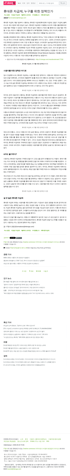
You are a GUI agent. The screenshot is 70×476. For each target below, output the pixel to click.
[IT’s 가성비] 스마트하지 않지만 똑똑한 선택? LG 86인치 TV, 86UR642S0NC (28, 328)
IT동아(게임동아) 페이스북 (18, 248)
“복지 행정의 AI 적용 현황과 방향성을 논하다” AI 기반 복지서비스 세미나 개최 (29, 293)
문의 (26, 439)
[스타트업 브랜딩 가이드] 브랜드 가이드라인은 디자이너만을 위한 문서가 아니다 (29, 359)
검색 (63, 3)
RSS (47, 441)
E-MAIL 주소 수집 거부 (37, 441)
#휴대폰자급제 (45, 15)
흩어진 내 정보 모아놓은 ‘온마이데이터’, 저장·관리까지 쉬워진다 (24, 287)
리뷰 (23, 3)
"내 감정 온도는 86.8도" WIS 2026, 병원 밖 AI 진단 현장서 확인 (24, 337)
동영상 (33, 3)
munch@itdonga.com (14, 469)
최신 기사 (7, 322)
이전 (24, 271)
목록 (38, 271)
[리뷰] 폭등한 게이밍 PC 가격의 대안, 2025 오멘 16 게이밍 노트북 (25, 345)
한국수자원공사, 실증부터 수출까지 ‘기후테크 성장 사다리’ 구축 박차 (26, 334)
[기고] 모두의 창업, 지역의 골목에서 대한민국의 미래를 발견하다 (24, 365)
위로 (31, 271)
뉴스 (19, 3)
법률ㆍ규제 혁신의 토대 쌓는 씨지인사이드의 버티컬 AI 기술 (23, 290)
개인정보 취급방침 (10, 441)
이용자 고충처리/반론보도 (38, 439)
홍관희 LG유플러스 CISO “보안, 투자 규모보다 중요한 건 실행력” (24, 260)
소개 (21, 439)
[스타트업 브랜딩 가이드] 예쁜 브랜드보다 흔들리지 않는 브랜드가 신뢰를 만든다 (30, 362)
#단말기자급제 (15, 15)
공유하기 (6, 238)
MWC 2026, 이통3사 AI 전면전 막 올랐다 (17, 258)
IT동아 (6, 242)
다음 (46, 271)
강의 (28, 3)
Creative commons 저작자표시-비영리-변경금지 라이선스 (41, 242)
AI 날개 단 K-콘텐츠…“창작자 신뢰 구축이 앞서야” (19, 325)
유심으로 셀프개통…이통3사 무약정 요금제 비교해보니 (21, 263)
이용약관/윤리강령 (54, 439)
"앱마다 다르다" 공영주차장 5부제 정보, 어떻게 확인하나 (22, 284)
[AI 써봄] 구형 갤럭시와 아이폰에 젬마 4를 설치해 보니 (21, 282)
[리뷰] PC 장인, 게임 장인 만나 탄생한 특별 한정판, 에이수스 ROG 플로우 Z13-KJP (30, 351)
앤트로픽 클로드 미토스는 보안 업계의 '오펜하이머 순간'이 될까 (24, 331)
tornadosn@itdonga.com (18, 18)
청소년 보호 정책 (22, 441)
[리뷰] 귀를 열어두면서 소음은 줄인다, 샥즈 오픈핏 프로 (21, 348)
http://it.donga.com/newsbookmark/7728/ (49, 59)
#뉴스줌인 (7, 15)
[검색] (48, 3)
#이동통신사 (36, 15)
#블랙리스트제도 (26, 15)
